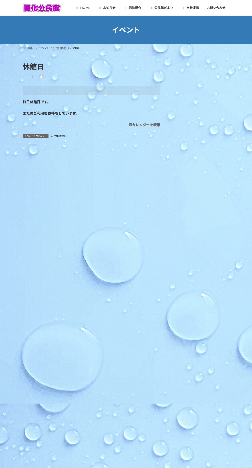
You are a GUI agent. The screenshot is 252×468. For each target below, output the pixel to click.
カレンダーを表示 (146, 124)
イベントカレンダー (111, 301)
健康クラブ (108, 371)
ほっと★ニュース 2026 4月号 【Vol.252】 (195, 242)
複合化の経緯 (107, 410)
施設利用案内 (107, 239)
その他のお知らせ (109, 293)
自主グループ (107, 317)
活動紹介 (103, 309)
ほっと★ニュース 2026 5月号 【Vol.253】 (195, 231)
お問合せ (106, 449)
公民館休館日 (59, 136)
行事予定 (104, 270)
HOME (102, 216)
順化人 (103, 324)
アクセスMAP (107, 247)
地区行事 (104, 286)
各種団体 (104, 363)
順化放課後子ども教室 (115, 387)
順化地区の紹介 (108, 224)
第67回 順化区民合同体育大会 (186, 221)
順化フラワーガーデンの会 (118, 332)
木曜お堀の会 (110, 340)
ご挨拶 (103, 231)
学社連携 (103, 402)
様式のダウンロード (111, 255)
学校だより (105, 425)
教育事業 (104, 278)
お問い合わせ (104, 433)
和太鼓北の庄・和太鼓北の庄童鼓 (122, 348)
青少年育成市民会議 (114, 379)
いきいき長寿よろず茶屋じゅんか (122, 355)
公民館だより (106, 394)
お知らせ (103, 262)
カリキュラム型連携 (111, 418)
